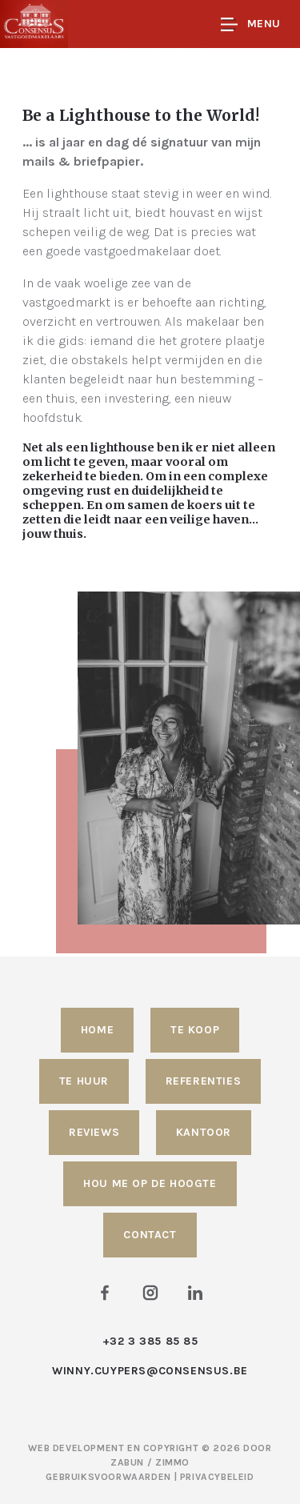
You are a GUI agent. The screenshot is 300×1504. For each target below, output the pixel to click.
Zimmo (172, 1462)
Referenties (204, 1081)
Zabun (127, 1462)
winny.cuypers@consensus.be (150, 1371)
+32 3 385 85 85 (150, 1341)
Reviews (94, 1132)
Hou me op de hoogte (149, 1183)
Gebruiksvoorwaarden (110, 1476)
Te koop (194, 1030)
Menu (251, 24)
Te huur (84, 1081)
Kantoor (203, 1132)
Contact (149, 1234)
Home (97, 1030)
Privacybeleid (217, 1476)
